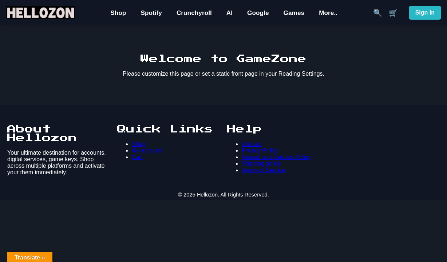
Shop (118, 12)
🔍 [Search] (377, 13)
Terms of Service (263, 170)
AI (229, 12)
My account (147, 150)
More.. (328, 12)
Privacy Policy (260, 150)
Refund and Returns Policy (276, 157)
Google (258, 12)
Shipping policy (261, 163)
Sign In (425, 12)
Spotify (151, 12)
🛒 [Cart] (393, 13)
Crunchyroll (194, 12)
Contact (252, 144)
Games (294, 12)
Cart (137, 157)
